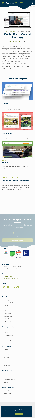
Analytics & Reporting (8, 321)
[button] (4, 20)
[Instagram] (13, 287)
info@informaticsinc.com (11, 278)
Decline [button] (12, 413)
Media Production (6, 346)
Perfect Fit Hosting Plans (9, 393)
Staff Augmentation (8, 316)
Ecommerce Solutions (8, 335)
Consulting (6, 382)
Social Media (6, 305)
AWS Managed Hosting (8, 387)
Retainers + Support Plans (9, 379)
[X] (11, 288)
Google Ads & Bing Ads (9, 302)
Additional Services (8, 318)
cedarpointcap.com (15, 41)
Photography (6, 354)
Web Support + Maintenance (10, 396)
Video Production (7, 352)
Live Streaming (7, 357)
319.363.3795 (8, 276)
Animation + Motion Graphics (10, 360)
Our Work (6, 31)
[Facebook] (4, 287)
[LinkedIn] (8, 287)
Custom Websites (7, 330)
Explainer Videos (7, 365)
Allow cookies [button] (19, 413)
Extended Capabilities (8, 371)
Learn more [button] (17, 410)
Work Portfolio (13, 31)
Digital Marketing (6, 297)
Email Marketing (7, 313)
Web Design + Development (9, 327)
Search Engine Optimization (10, 300)
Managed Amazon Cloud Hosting (11, 390)
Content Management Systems (10, 332)
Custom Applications (8, 338)
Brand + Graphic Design (9, 374)
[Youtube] (18, 287)
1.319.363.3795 (19, 3)
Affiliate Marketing (8, 308)
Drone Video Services (8, 362)
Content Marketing (8, 310)
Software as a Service (8, 376)
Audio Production (7, 349)
